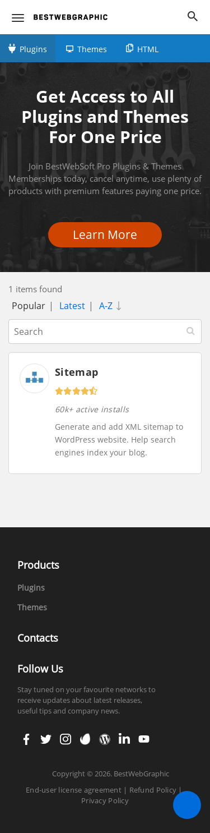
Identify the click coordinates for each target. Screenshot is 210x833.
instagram (65, 739)
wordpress (105, 739)
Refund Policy (152, 790)
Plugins (33, 49)
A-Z (112, 306)
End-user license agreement (74, 790)
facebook (26, 739)
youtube (143, 739)
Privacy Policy (105, 800)
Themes (92, 49)
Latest (72, 306)
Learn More (108, 234)
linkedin (123, 739)
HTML (147, 49)
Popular (28, 306)
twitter (45, 739)
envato (84, 739)
